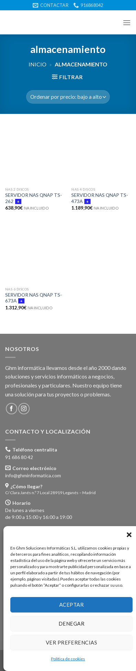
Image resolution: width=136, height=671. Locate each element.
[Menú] (127, 22)
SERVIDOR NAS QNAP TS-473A (99, 198)
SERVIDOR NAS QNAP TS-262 (33, 198)
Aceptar (71, 604)
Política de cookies (68, 658)
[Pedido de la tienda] (68, 97)
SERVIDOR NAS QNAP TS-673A (33, 298)
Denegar (71, 623)
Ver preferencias (71, 642)
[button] (129, 534)
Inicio (37, 64)
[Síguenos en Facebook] (11, 408)
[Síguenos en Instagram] (24, 408)
